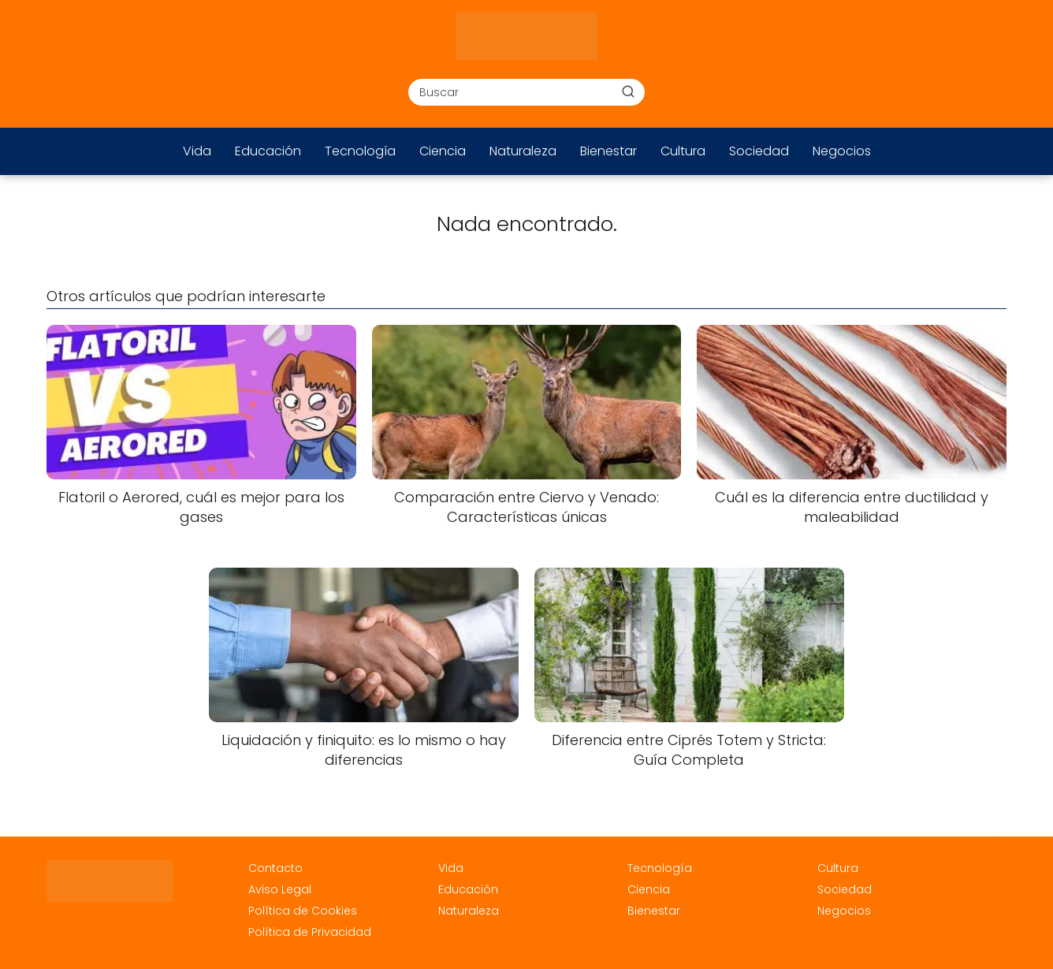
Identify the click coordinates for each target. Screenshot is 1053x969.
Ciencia (442, 151)
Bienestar (608, 151)
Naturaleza (522, 151)
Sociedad (759, 151)
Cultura (682, 151)
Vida (197, 151)
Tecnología (360, 151)
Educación (268, 151)
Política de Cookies (302, 911)
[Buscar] (628, 91)
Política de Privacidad (309, 932)
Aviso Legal (279, 889)
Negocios (842, 151)
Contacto (275, 868)
